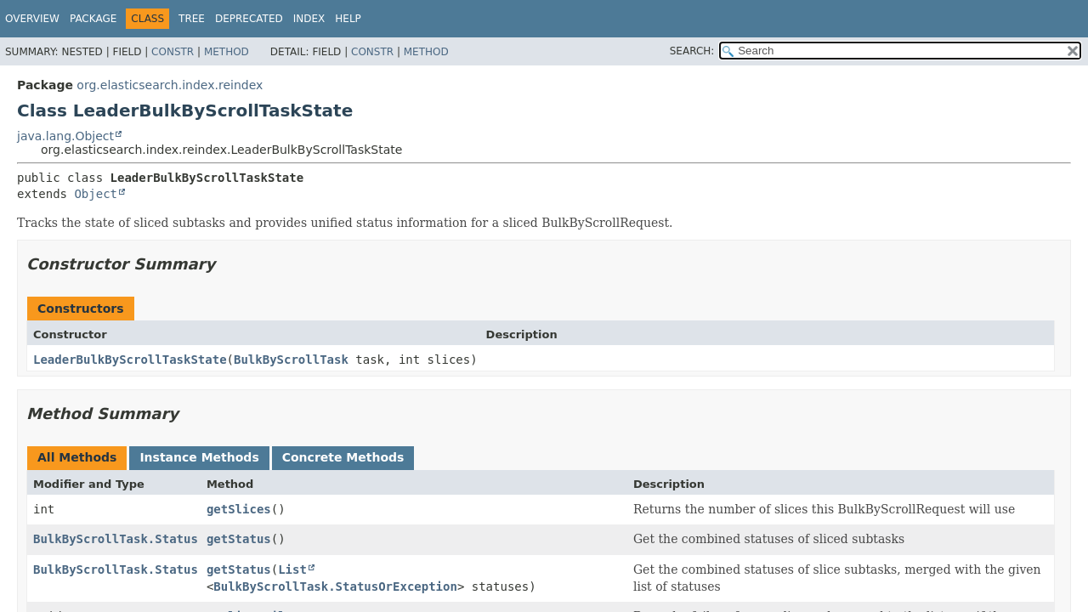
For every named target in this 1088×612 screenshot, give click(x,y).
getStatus (239, 539)
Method (226, 52)
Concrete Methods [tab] (343, 457)
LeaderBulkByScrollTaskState (130, 359)
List (292, 569)
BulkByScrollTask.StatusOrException (335, 586)
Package (93, 19)
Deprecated (249, 19)
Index (309, 19)
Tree (191, 19)
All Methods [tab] (76, 457)
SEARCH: (692, 51)
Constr (172, 52)
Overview (32, 19)
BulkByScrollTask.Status (115, 539)
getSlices (239, 509)
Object (95, 194)
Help (348, 19)
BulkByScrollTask (291, 359)
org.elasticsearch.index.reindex (169, 85)
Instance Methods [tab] (198, 457)
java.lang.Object (65, 136)
